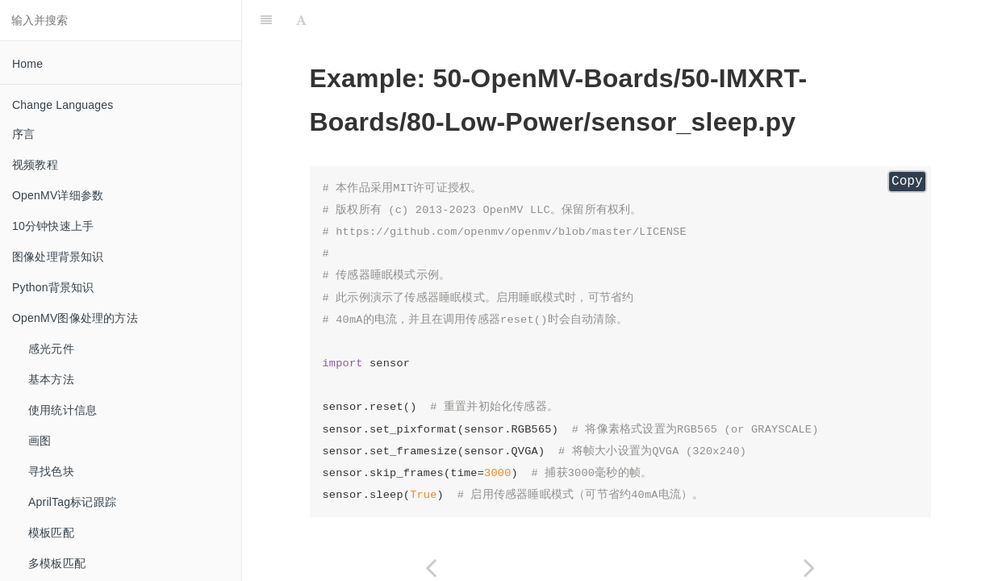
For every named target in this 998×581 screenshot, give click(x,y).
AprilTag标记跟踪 (72, 501)
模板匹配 (51, 532)
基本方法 (51, 379)
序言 (23, 133)
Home (27, 63)
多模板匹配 (57, 563)
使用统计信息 (62, 409)
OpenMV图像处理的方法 (75, 317)
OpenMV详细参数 (57, 195)
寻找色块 (51, 471)
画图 (39, 440)
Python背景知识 (53, 287)
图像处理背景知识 (58, 256)
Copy (907, 181)
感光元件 (51, 348)
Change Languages (62, 104)
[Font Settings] (301, 20)
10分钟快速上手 (53, 225)
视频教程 (35, 164)
